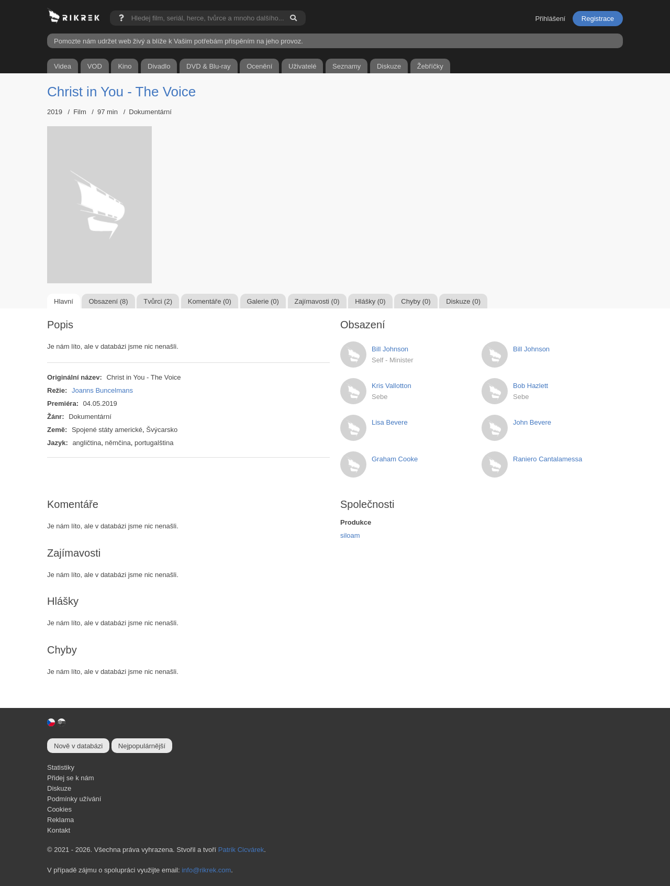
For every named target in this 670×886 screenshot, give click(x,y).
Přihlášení (550, 19)
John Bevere (532, 422)
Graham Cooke (395, 459)
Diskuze (59, 788)
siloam (350, 535)
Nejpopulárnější (141, 746)
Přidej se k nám (70, 778)
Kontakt (58, 830)
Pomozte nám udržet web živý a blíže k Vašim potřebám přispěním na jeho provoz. (178, 41)
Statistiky (60, 767)
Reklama (60, 820)
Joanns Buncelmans (102, 390)
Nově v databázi (78, 746)
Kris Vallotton (391, 386)
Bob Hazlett (530, 386)
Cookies (59, 809)
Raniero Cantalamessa (547, 459)
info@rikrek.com (206, 870)
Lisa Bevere (390, 422)
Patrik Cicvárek (241, 850)
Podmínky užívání (74, 799)
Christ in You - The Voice (121, 91)
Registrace (598, 19)
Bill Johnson (390, 349)
